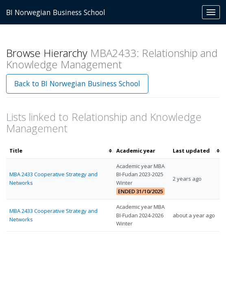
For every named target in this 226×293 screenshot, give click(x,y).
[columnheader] (59, 150)
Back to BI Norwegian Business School (77, 83)
